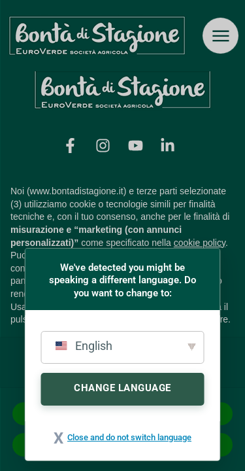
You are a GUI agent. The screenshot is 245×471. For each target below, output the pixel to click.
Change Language (122, 388)
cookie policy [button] (199, 242)
